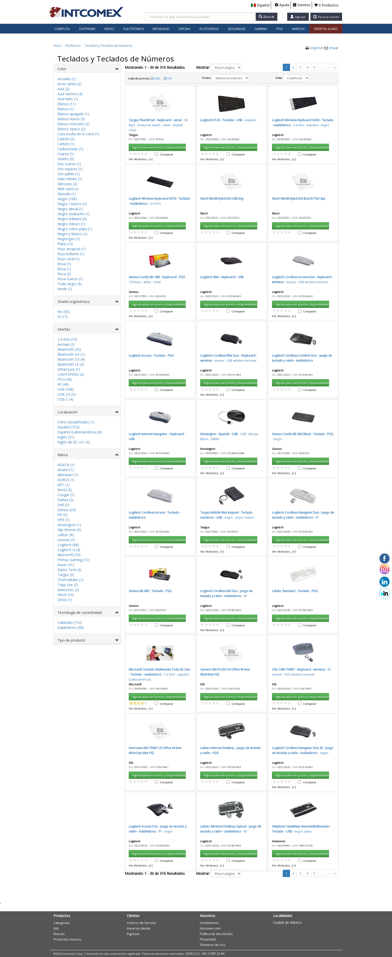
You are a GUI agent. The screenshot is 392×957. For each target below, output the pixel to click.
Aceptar (225, 330)
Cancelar (248, 330)
